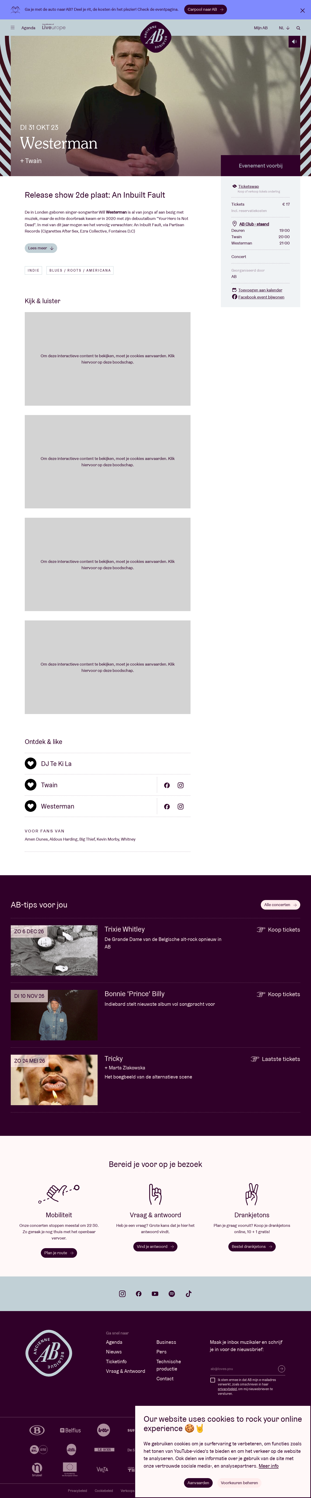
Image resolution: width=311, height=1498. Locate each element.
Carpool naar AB (205, 9)
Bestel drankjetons (252, 1246)
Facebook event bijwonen (257, 297)
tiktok (188, 1293)
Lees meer (41, 248)
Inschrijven (281, 1368)
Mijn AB (261, 27)
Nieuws (114, 1352)
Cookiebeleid (104, 1491)
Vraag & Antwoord (125, 1371)
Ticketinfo (116, 1361)
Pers (161, 1352)
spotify (172, 1293)
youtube (155, 1293)
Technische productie (168, 1365)
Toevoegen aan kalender (256, 290)
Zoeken (298, 28)
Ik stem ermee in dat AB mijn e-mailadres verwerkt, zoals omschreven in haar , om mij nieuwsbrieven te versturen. (247, 1387)
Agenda (28, 27)
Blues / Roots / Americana (80, 270)
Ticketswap (245, 186)
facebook (138, 1294)
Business (166, 1342)
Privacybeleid (77, 1491)
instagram (122, 1293)
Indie (34, 270)
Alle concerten (280, 904)
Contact (164, 1378)
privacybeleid (227, 1389)
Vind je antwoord (155, 1246)
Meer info (269, 1466)
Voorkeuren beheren (239, 1482)
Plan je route (59, 1252)
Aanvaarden (198, 1482)
